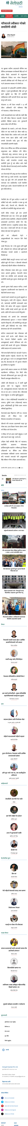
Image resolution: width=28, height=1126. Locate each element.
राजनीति (16, 16)
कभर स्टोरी (9, 16)
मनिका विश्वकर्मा (11, 35)
